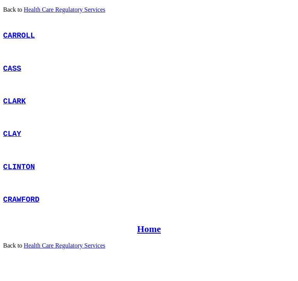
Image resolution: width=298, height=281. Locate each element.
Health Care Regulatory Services (64, 9)
